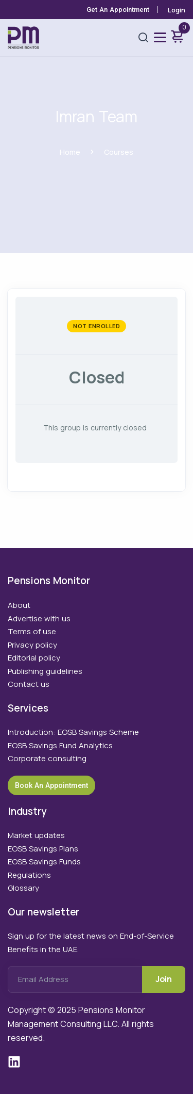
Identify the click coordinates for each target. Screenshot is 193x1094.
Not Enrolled (96, 326)
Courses (118, 152)
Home (70, 152)
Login (176, 9)
